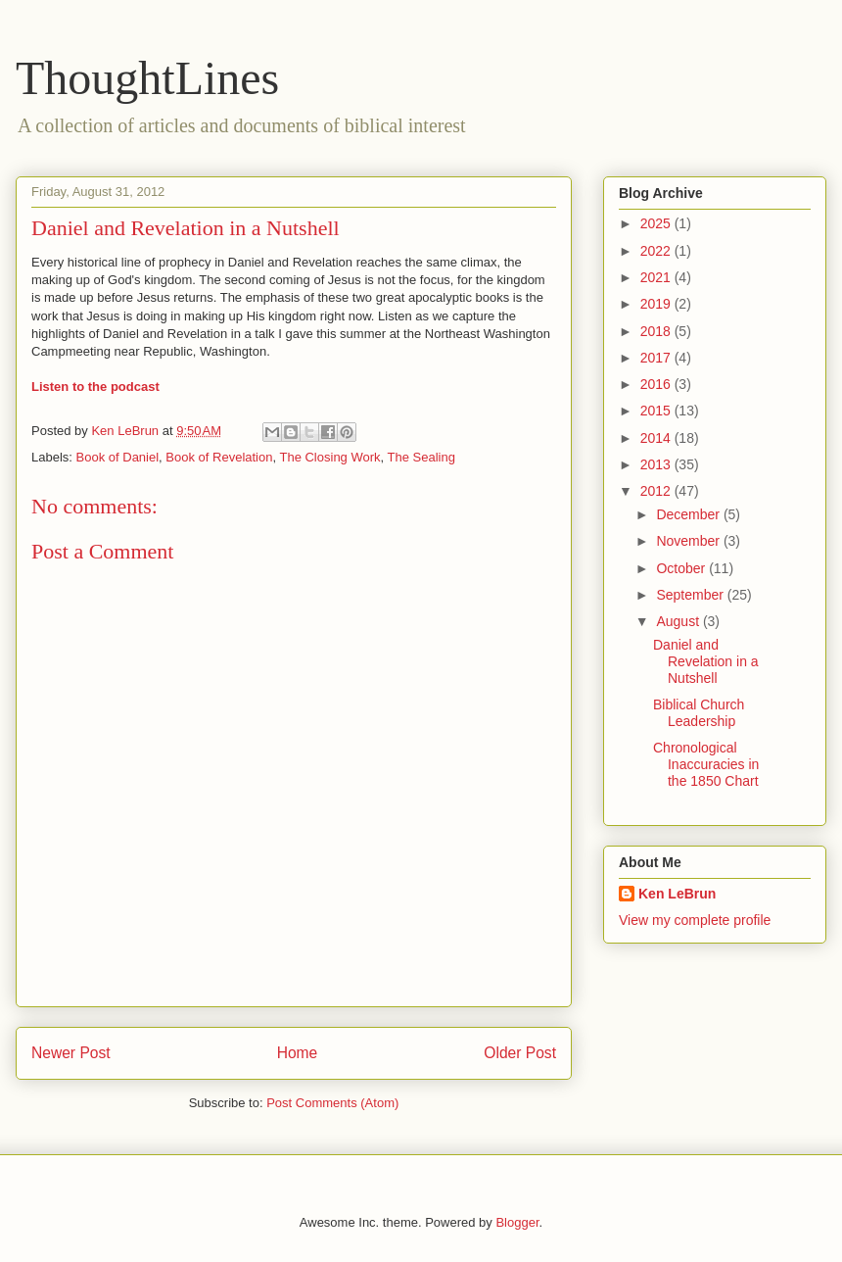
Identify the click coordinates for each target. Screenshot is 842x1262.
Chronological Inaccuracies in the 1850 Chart (706, 764)
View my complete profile (695, 920)
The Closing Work (329, 457)
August (679, 621)
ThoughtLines (147, 78)
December (689, 514)
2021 (657, 277)
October (682, 568)
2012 (657, 491)
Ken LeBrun (677, 893)
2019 (657, 304)
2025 (657, 223)
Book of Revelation (218, 457)
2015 (657, 410)
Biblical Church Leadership (698, 713)
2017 (657, 357)
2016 (657, 384)
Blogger (516, 1222)
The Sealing (421, 457)
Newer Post (71, 1052)
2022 (657, 251)
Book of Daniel (118, 457)
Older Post (520, 1052)
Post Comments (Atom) (332, 1102)
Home (297, 1052)
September (691, 595)
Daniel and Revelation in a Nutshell (706, 661)
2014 (657, 438)
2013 (657, 464)
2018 (657, 331)
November (689, 541)
